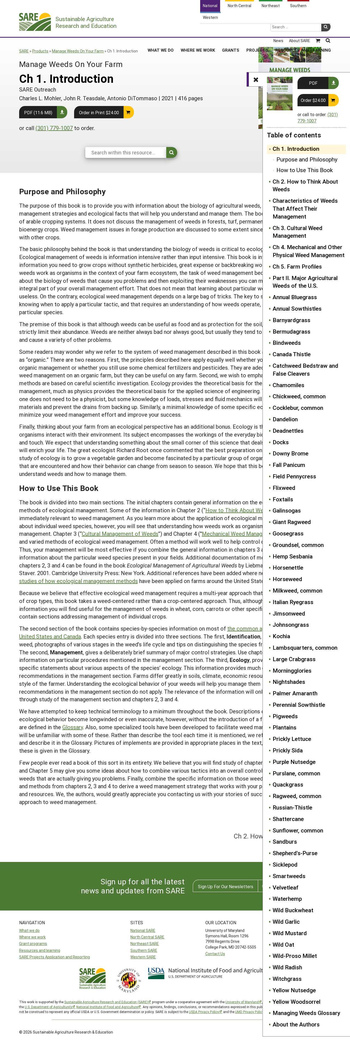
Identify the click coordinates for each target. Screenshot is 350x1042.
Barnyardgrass (291, 320)
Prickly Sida (288, 750)
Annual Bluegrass (295, 297)
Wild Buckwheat (293, 910)
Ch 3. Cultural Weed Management (297, 232)
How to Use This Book (304, 170)
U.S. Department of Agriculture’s (48, 1007)
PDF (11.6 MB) (38, 112)
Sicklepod (285, 864)
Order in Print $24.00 (99, 112)
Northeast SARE (144, 943)
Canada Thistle (292, 354)
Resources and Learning (303, 30)
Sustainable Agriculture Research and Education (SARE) (106, 1002)
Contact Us (215, 953)
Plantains (284, 727)
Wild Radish (287, 967)
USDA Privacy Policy (204, 1011)
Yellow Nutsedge (294, 990)
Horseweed (287, 579)
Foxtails (283, 499)
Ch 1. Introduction (296, 148)
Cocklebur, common (298, 407)
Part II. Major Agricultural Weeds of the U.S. (305, 282)
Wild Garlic (286, 921)
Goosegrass (288, 533)
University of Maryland (242, 1002)
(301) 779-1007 (54, 127)
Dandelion (285, 419)
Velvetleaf (286, 887)
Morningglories (292, 670)
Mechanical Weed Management (240, 533)
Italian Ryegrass (293, 602)
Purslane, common (296, 773)
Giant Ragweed (292, 522)
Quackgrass (288, 784)
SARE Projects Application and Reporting (54, 956)
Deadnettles (288, 430)
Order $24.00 (313, 100)
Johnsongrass (291, 624)
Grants (230, 30)
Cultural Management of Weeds (120, 533)
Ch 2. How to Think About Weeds (305, 185)
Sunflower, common (298, 830)
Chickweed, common (299, 396)
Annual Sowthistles (297, 308)
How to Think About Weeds (238, 510)
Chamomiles (288, 385)
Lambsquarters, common (305, 647)
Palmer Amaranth (295, 693)
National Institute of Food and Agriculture (107, 1007)
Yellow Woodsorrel (296, 1001)
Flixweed (284, 487)
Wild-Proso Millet (295, 955)
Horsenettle (288, 567)
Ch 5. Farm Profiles (297, 266)
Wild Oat (283, 944)
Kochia (281, 636)
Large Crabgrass (294, 659)
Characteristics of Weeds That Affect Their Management (305, 208)
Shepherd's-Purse (295, 853)
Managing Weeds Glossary (306, 1013)
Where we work (32, 937)
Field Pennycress (294, 476)
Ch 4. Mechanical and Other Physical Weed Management (309, 251)
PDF (313, 83)
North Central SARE (147, 937)
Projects (257, 30)
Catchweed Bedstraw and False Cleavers (305, 369)
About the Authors (296, 1024)
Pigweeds (285, 716)
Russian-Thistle (292, 807)
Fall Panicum (289, 465)
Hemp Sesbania (293, 556)
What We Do (161, 30)
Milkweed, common (297, 590)
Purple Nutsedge (294, 762)
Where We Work (198, 30)
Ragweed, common (297, 796)
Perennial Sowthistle (299, 704)
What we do (29, 930)
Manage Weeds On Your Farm (78, 51)
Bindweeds (287, 342)
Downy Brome (290, 453)
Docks (281, 442)
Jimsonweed (289, 613)
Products (40, 51)
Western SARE (143, 956)
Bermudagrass (291, 331)
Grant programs (33, 943)
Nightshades (289, 681)
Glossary (72, 727)
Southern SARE (143, 950)
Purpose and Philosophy (306, 159)
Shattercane (288, 819)
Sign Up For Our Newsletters (225, 886)
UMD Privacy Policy (249, 1011)
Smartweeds (289, 876)
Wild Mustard (290, 933)
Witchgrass (287, 978)
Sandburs (285, 841)
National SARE (142, 930)
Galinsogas (287, 510)
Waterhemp (287, 898)
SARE (24, 51)
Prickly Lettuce (292, 739)
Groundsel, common (298, 545)
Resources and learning (39, 950)
